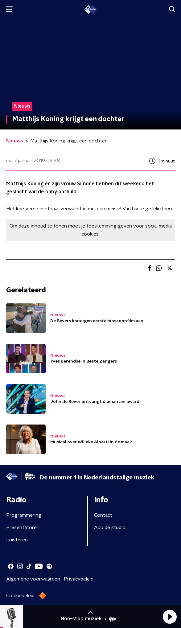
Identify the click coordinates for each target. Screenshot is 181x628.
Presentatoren (22, 527)
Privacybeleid (78, 579)
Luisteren (17, 539)
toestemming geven (109, 226)
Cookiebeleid (20, 595)
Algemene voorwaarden (33, 579)
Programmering (23, 515)
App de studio (109, 527)
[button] (169, 616)
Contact (103, 515)
